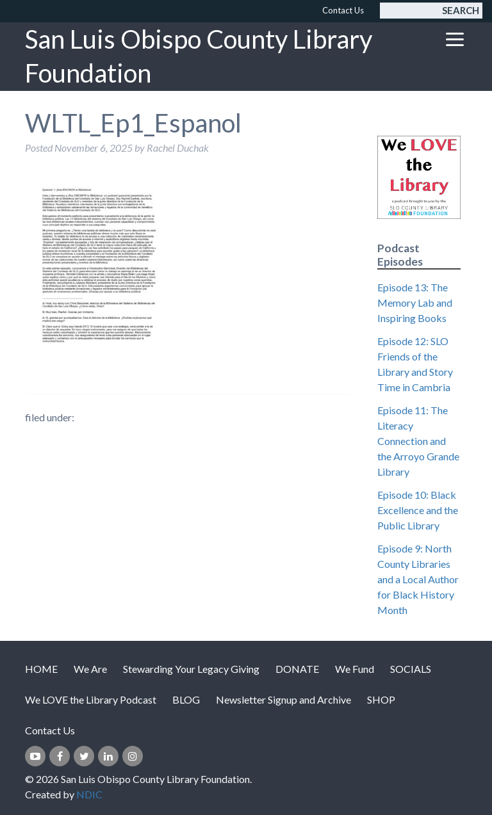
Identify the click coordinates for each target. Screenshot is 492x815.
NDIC (89, 794)
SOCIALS (410, 669)
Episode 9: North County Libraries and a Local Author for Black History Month (418, 579)
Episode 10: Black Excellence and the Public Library (417, 509)
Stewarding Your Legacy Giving (191, 669)
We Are (90, 669)
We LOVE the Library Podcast (90, 699)
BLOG (186, 699)
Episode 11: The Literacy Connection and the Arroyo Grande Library (418, 441)
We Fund (354, 669)
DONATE (297, 669)
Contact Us (343, 10)
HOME (41, 669)
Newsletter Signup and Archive (283, 699)
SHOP (381, 699)
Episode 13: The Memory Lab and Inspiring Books (414, 302)
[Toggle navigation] (455, 39)
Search (460, 10)
